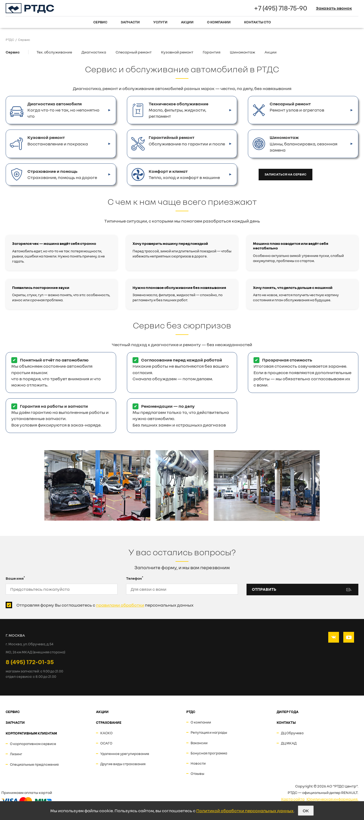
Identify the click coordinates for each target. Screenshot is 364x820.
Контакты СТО (257, 22)
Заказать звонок (334, 8)
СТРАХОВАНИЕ (109, 722)
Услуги (160, 22)
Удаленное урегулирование (124, 753)
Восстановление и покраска (57, 140)
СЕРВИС (13, 712)
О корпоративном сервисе (33, 744)
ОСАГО (106, 743)
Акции (187, 22)
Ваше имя (15, 578)
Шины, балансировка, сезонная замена (303, 143)
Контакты (286, 722)
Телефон (134, 578)
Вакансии (199, 743)
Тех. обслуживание (54, 52)
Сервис (100, 22)
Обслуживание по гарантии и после (187, 140)
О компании (219, 22)
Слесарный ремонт (134, 52)
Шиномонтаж (242, 52)
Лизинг (16, 754)
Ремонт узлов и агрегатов (297, 107)
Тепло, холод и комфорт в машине (184, 174)
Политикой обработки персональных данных (245, 810)
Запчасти (130, 22)
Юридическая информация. (332, 799)
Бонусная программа (209, 753)
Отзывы (197, 773)
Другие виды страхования (122, 764)
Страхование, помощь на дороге (62, 174)
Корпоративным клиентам (31, 733)
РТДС (190, 712)
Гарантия (211, 52)
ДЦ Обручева (292, 733)
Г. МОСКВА (15, 635)
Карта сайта (293, 799)
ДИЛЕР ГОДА (287, 712)
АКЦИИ (102, 712)
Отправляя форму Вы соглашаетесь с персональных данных (105, 605)
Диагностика (93, 52)
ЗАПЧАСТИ (15, 722)
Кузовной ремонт (177, 52)
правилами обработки (120, 605)
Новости (198, 763)
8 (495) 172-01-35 (30, 661)
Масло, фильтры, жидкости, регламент (178, 110)
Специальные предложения (34, 764)
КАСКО (106, 733)
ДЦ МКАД (289, 743)
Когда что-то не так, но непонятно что (63, 110)
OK (306, 810)
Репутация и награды (209, 732)
